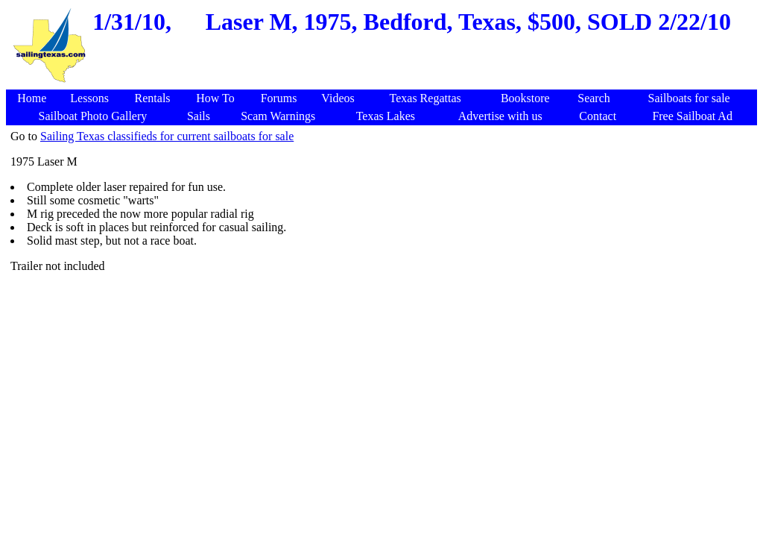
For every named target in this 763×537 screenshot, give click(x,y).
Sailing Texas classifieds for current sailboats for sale (167, 136)
